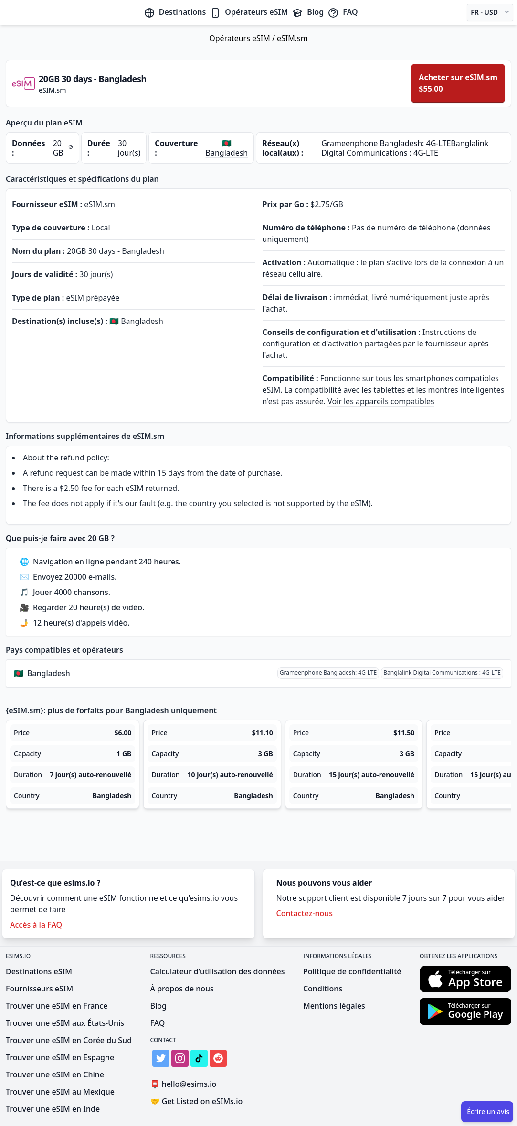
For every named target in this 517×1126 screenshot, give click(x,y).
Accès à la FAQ (36, 924)
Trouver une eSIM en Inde (53, 1109)
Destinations (175, 12)
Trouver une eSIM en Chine (55, 1074)
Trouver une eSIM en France (56, 1006)
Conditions (322, 988)
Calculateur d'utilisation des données (217, 971)
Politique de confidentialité (352, 971)
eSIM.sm (292, 38)
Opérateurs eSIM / (243, 38)
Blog (308, 12)
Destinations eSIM (39, 971)
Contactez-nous (304, 913)
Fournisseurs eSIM (39, 988)
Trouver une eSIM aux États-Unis (65, 1023)
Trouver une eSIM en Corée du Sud (69, 1040)
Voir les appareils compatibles (380, 401)
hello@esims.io (185, 1084)
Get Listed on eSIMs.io (196, 1101)
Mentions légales (334, 1006)
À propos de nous (182, 988)
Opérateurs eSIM (249, 12)
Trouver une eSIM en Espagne (60, 1057)
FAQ (342, 12)
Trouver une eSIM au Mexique (60, 1091)
